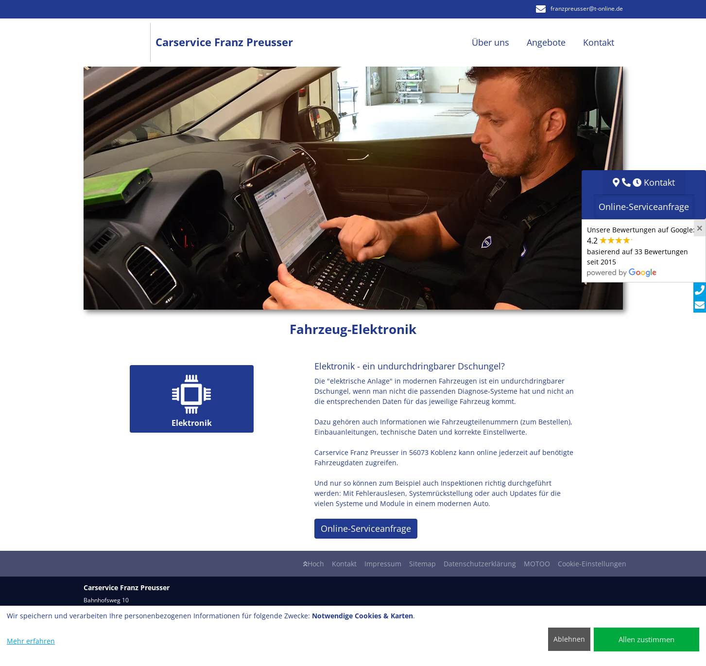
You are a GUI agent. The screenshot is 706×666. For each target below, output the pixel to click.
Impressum (382, 563)
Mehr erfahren (31, 641)
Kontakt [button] (598, 42)
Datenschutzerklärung (480, 563)
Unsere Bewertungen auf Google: (641, 251)
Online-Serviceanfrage (366, 528)
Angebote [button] (546, 42)
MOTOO (537, 563)
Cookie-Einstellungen (592, 563)
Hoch (313, 563)
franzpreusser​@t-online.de (579, 8)
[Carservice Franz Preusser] (120, 42)
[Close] (700, 228)
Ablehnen (569, 639)
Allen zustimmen (646, 639)
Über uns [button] (490, 42)
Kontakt (344, 563)
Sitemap (422, 563)
